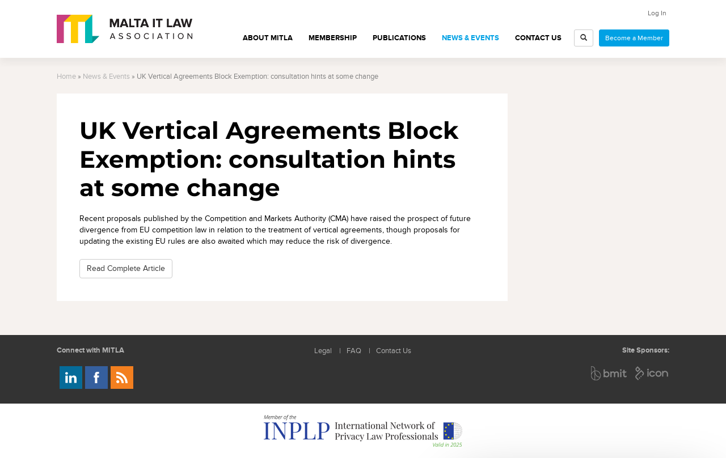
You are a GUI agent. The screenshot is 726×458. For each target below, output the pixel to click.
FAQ (354, 351)
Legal (323, 351)
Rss (122, 377)
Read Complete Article (126, 268)
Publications (399, 38)
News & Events (470, 38)
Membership (333, 38)
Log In (657, 13)
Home (66, 77)
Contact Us (538, 38)
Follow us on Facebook (96, 377)
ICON (652, 373)
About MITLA (268, 38)
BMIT (609, 373)
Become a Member (634, 38)
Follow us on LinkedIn (71, 377)
